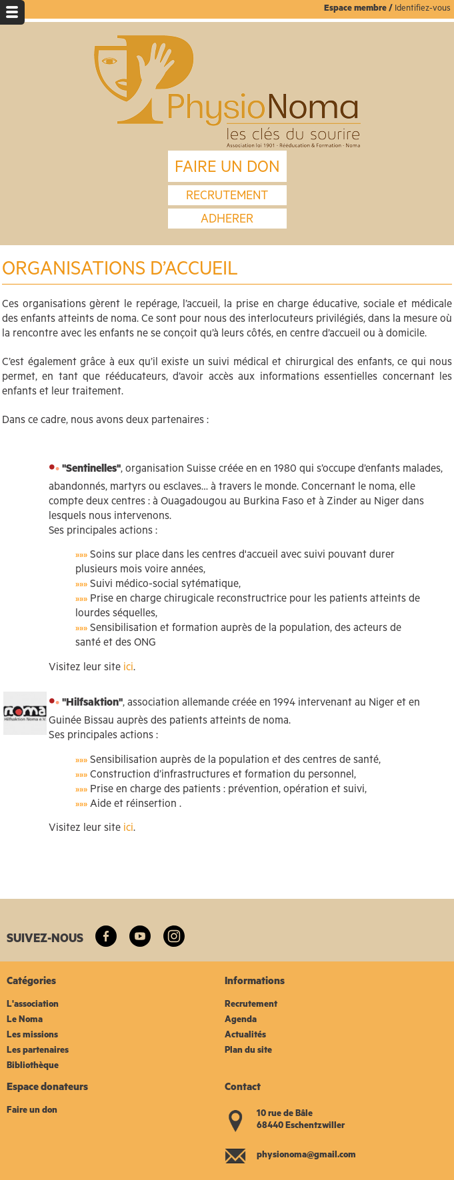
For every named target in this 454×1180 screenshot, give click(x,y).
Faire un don (32, 1111)
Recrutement (251, 1005)
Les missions (32, 1036)
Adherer (227, 220)
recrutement (227, 197)
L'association (33, 1005)
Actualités (245, 1036)
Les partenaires (38, 1051)
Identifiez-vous (423, 9)
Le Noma (25, 1020)
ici (128, 668)
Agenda (241, 1020)
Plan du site (248, 1051)
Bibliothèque (33, 1066)
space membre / (362, 9)
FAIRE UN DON (227, 169)
